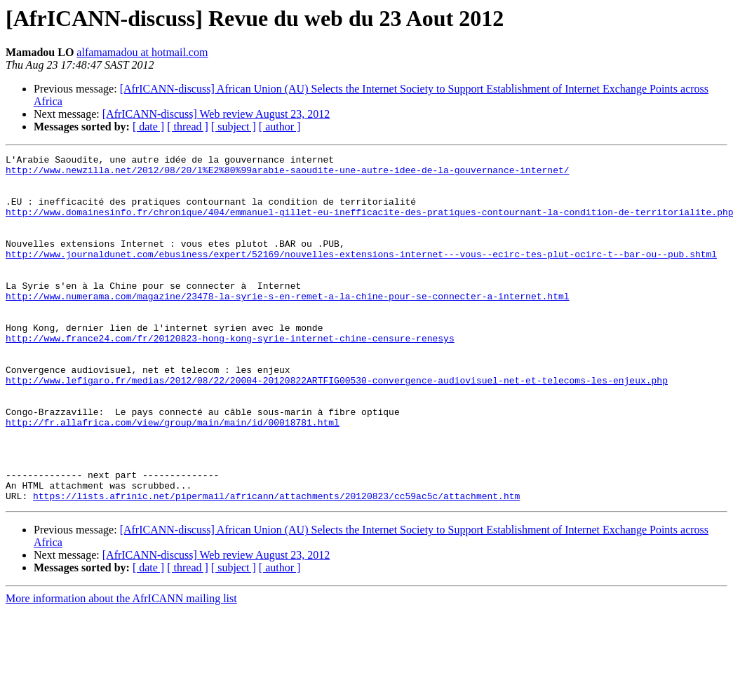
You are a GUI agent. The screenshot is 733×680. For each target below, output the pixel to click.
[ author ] (280, 126)
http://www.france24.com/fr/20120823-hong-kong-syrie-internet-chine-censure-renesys (230, 375)
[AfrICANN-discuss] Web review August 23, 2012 (216, 114)
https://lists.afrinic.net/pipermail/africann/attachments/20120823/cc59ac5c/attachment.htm (276, 565)
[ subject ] (233, 126)
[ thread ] (187, 126)
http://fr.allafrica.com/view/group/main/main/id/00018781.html (172, 476)
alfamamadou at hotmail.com (142, 52)
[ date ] (148, 126)
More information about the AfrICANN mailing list (121, 668)
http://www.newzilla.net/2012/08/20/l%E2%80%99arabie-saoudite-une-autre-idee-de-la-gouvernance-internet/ (287, 174)
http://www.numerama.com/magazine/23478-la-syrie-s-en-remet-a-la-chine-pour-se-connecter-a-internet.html (287, 325)
